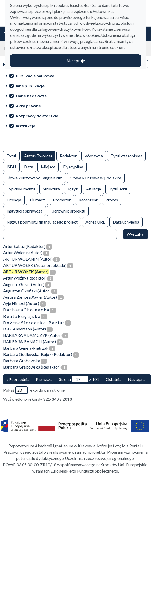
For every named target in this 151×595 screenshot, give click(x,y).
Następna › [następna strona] (138, 379)
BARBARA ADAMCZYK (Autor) (32, 335)
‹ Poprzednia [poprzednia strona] (18, 379)
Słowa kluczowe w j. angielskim (34, 177)
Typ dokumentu (21, 188)
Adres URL (95, 221)
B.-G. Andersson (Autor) (24, 328)
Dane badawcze (31, 95)
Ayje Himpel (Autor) (21, 303)
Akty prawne (28, 105)
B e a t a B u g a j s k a (21, 316)
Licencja (14, 199)
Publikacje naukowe (35, 75)
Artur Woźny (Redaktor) (25, 277)
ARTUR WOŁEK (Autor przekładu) (34, 265)
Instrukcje (25, 125)
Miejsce (48, 166)
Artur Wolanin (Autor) (22, 252)
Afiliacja (93, 188)
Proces (111, 199)
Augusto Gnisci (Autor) (23, 284)
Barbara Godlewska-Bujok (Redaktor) (37, 354)
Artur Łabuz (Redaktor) (24, 246)
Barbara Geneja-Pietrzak (25, 347)
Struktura (51, 188)
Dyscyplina (73, 166)
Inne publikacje (30, 85)
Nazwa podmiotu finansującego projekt (42, 221)
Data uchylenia (126, 221)
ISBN (11, 166)
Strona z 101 (79, 379)
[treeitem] (75, 76)
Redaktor (68, 155)
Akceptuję (75, 60)
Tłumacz (37, 199)
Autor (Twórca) (38, 155)
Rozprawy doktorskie (37, 115)
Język (73, 188)
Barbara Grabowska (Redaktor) (32, 366)
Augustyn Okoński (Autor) (27, 290)
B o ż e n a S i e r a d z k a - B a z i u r (33, 322)
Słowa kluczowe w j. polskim (95, 177)
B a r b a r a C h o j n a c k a (26, 309)
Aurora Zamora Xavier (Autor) (30, 296)
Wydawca (94, 155)
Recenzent (88, 199)
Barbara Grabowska (21, 360)
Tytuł (11, 155)
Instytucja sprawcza (24, 210)
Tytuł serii (118, 188)
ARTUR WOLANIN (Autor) (28, 258)
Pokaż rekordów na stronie (34, 390)
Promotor (62, 199)
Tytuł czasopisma (126, 155)
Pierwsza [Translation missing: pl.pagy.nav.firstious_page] (44, 379)
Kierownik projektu (67, 210)
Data (28, 166)
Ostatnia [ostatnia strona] (113, 379)
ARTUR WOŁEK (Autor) (26, 271)
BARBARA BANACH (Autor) (29, 341)
